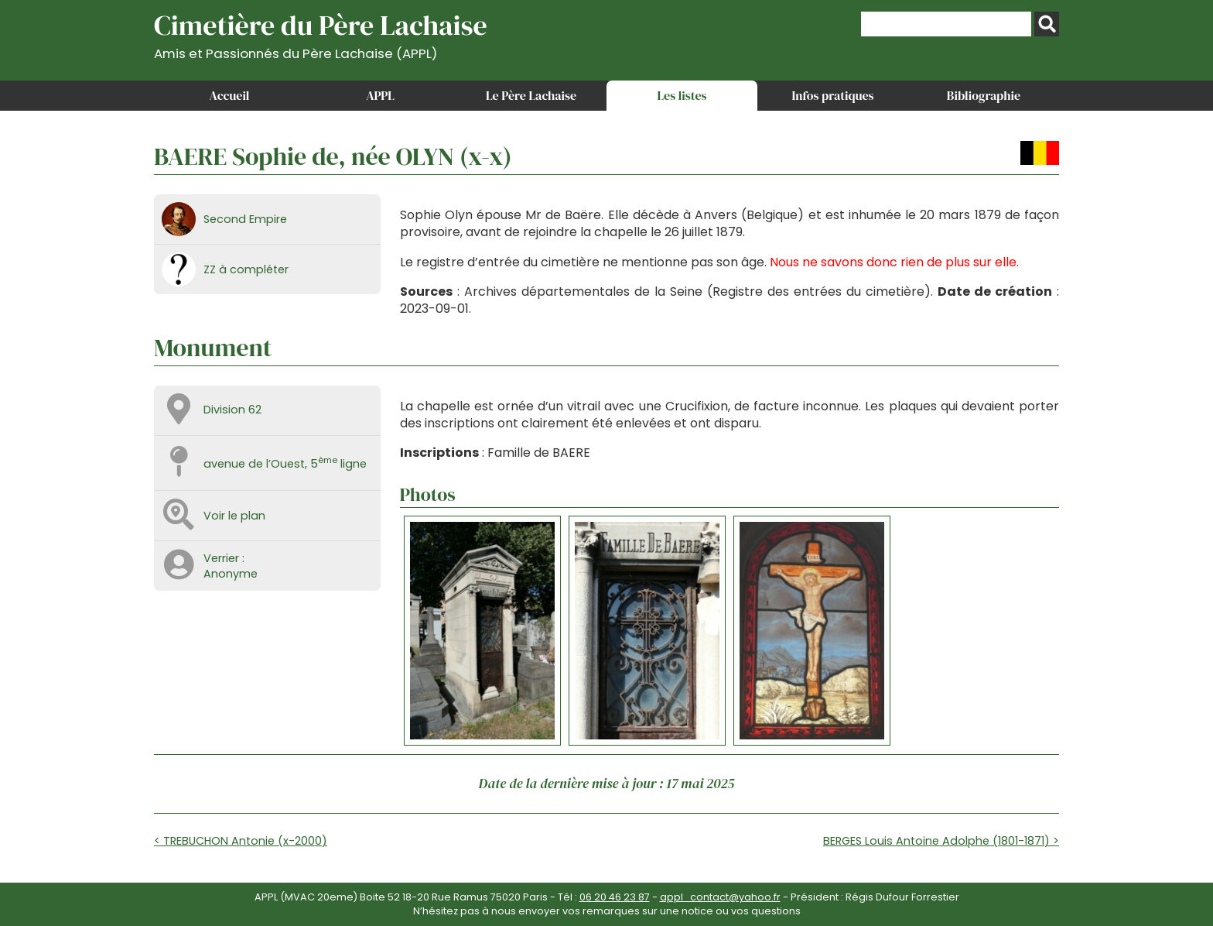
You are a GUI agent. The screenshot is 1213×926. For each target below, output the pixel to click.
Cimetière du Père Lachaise (320, 33)
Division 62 (232, 409)
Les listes (681, 95)
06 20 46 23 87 (614, 897)
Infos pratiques (832, 95)
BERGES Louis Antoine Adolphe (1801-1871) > (941, 841)
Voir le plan (234, 515)
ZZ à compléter (246, 269)
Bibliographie (983, 95)
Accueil (230, 95)
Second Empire (245, 219)
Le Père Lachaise (531, 95)
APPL (380, 95)
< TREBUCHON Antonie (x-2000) (240, 841)
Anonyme (230, 573)
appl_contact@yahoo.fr (720, 897)
